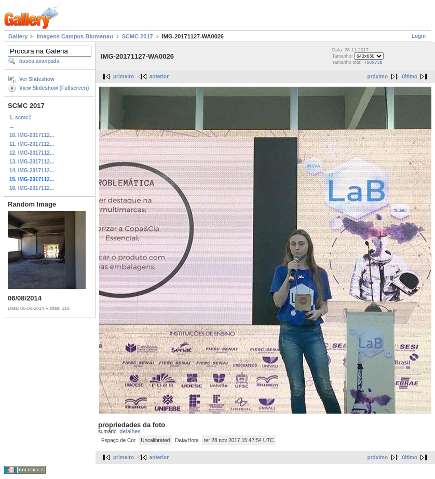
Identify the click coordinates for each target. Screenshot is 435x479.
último (409, 76)
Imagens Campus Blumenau (74, 36)
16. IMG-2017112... (31, 188)
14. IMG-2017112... (31, 170)
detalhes (130, 431)
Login (419, 36)
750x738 (373, 62)
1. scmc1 (20, 117)
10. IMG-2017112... (31, 135)
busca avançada (39, 61)
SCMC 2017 (137, 36)
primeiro (123, 76)
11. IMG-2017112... (31, 144)
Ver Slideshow (37, 79)
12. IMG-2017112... (31, 153)
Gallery (18, 36)
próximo (378, 76)
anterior (159, 76)
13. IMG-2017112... (31, 162)
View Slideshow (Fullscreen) (54, 88)
